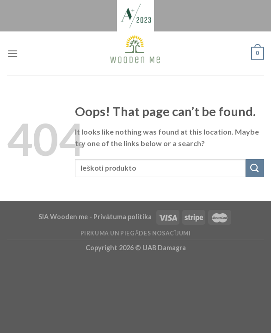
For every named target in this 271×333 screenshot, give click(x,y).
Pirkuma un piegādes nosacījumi (135, 233)
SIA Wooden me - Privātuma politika (95, 217)
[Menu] (12, 53)
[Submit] (255, 168)
